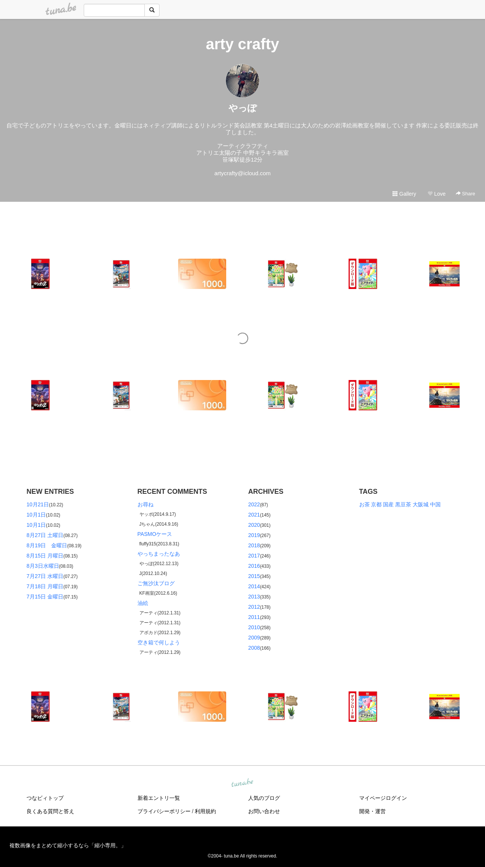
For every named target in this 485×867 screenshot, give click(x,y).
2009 (254, 638)
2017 (254, 556)
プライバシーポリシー (164, 811)
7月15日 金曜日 (45, 597)
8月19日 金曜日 (47, 545)
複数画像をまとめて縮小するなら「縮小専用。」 (67, 845)
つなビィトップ (45, 798)
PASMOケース (155, 534)
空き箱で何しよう (159, 642)
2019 (254, 535)
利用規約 (205, 811)
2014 (254, 586)
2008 (254, 648)
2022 (254, 504)
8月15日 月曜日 (45, 556)
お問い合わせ (264, 811)
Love (436, 194)
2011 (254, 617)
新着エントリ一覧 (159, 798)
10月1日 (36, 515)
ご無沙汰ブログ (156, 583)
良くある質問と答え (50, 811)
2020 (254, 525)
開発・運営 (372, 811)
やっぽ (242, 108)
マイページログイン (383, 798)
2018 (254, 545)
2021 (254, 515)
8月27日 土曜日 (45, 535)
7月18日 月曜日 (45, 586)
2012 (254, 607)
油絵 (143, 603)
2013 (254, 597)
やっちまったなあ (159, 554)
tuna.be (242, 783)
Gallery (404, 194)
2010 (254, 627)
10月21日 (38, 504)
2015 (254, 576)
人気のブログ (264, 798)
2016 (254, 566)
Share (465, 193)
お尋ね (145, 504)
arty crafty (242, 44)
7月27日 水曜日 (45, 576)
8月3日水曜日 (43, 566)
